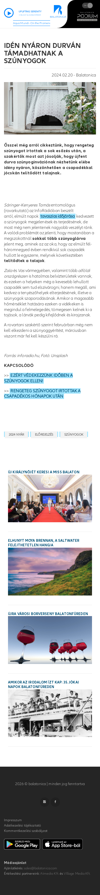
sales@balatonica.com (40, 868)
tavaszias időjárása (58, 216)
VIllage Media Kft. (77, 873)
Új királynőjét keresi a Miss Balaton (43, 472)
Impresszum (13, 820)
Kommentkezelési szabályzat (25, 831)
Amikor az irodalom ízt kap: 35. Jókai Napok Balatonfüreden (43, 684)
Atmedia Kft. (49, 873)
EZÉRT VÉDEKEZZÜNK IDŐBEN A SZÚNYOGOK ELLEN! (38, 378)
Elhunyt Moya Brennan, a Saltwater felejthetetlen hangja (43, 543)
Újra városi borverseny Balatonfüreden (48, 614)
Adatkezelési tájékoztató (22, 825)
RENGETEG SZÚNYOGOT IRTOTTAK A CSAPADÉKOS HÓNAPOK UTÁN (42, 393)
